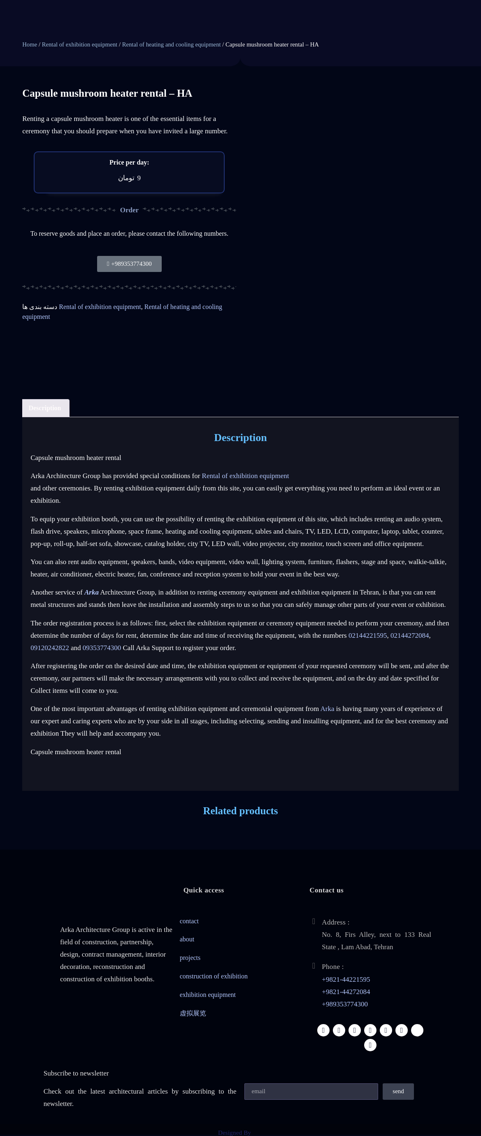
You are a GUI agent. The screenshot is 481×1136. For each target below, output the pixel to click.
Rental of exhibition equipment (80, 44)
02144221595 (368, 635)
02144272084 (409, 635)
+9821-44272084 (346, 992)
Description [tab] (44, 407)
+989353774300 (345, 1004)
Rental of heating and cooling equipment (171, 44)
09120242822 (49, 648)
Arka (328, 709)
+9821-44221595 (346, 979)
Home (29, 44)
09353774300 (102, 648)
